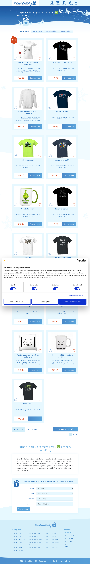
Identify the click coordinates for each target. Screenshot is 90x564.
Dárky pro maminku (18, 539)
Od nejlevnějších (51, 31)
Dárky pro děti (33, 536)
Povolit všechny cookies (73, 302)
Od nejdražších (66, 31)
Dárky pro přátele (52, 547)
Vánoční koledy (68, 538)
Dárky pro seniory (17, 542)
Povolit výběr (45, 302)
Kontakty (28, 561)
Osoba (31, 488)
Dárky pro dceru (34, 533)
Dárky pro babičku (52, 536)
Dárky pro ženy (17, 533)
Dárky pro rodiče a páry (35, 543)
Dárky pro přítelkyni (52, 542)
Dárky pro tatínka (52, 539)
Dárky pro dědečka (35, 539)
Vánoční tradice (69, 535)
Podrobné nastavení (76, 296)
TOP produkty (37, 31)
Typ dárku (30, 504)
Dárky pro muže (51, 533)
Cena (32, 493)
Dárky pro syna (17, 536)
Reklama (42, 561)
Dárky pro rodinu (17, 547)
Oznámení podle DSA (61, 561)
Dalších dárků (65, 429)
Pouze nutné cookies (17, 302)
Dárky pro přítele (34, 547)
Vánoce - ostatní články (69, 545)
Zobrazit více (35, 78)
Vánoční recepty (69, 541)
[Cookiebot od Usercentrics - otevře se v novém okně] (78, 260)
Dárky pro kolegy (17, 550)
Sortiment (30, 499)
